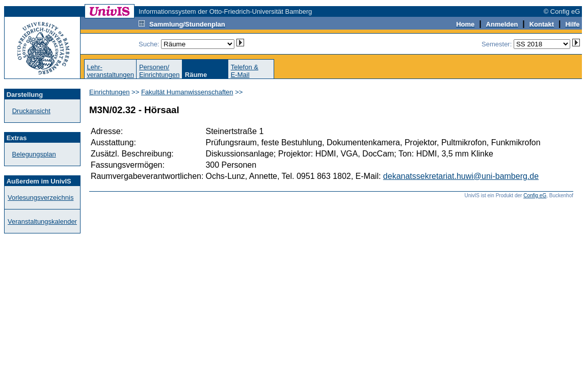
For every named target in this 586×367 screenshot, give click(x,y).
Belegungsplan (34, 154)
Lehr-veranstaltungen (110, 70)
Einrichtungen (109, 92)
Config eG (534, 195)
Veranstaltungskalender (42, 221)
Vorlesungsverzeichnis (40, 197)
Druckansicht (31, 111)
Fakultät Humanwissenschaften (187, 92)
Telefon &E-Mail (244, 70)
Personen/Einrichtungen (159, 70)
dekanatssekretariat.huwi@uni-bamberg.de (461, 176)
